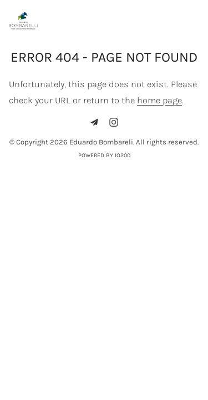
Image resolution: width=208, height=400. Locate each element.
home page (159, 100)
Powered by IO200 (104, 155)
